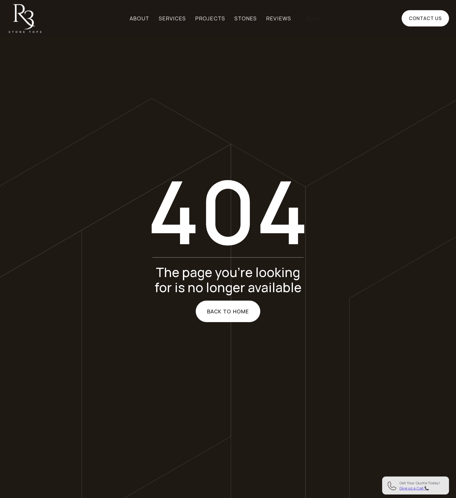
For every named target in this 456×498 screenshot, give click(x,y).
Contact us (425, 18)
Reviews (278, 18)
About (139, 18)
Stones (245, 18)
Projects (210, 18)
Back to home (228, 311)
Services (172, 18)
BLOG (313, 18)
